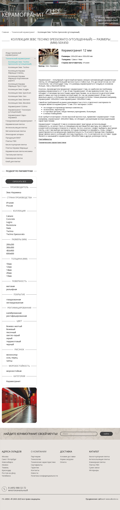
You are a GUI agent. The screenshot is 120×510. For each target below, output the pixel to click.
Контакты (35, 470)
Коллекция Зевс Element (19, 99)
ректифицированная (16, 316)
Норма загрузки (66, 459)
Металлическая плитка (16, 131)
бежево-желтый (14, 326)
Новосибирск (7, 462)
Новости (34, 473)
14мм (9, 270)
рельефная (11, 289)
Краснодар (6, 470)
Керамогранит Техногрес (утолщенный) (19, 110)
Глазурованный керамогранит (19, 121)
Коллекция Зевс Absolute (19, 103)
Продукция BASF (13, 137)
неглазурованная (14, 302)
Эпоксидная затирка (15, 134)
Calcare (9, 216)
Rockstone (11, 225)
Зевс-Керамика (13, 192)
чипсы (9, 360)
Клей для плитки (13, 161)
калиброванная (13, 313)
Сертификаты (36, 465)
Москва (5, 457)
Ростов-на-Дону (9, 473)
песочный (11, 332)
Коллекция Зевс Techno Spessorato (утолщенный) (20, 63)
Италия (10, 202)
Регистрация (112, 2)
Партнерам (35, 457)
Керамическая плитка (15, 124)
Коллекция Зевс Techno (18, 67)
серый (9, 338)
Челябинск (6, 476)
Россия (9, 205)
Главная (5, 32)
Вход (103, 2)
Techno (9, 231)
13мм (9, 276)
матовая (10, 286)
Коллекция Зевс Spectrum (19, 93)
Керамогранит (13, 381)
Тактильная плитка (14, 154)
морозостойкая (13, 371)
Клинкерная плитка (14, 158)
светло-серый (13, 335)
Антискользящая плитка (16, 127)
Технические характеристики (43, 462)
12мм (9, 266)
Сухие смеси (94, 468)
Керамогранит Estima (17, 106)
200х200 (10, 244)
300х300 (10, 247)
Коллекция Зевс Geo (17, 96)
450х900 (10, 250)
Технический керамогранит (23, 32)
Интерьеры (94, 470)
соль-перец (12, 357)
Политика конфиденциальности (44, 476)
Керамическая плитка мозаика (19, 151)
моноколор (11, 354)
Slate (8, 228)
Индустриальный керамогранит (13, 54)
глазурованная (13, 299)
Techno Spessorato (15, 234)
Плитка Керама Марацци (17, 148)
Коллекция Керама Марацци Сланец (16, 71)
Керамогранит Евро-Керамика (17, 116)
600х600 (10, 253)
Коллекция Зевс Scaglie (18, 89)
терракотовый (13, 341)
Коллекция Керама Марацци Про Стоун (17, 85)
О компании (38, 451)
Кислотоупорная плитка (16, 144)
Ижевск (5, 465)
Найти (106, 434)
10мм (9, 264)
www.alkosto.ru (112, 499)
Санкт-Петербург (9, 459)
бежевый (10, 329)
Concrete (10, 219)
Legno (9, 222)
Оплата (63, 462)
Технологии (36, 459)
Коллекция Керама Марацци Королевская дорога (18, 78)
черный (10, 344)
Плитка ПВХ (11, 141)
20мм (9, 273)
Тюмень (5, 468)
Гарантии (35, 468)
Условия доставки (67, 457)
